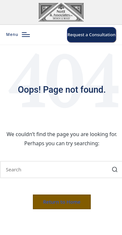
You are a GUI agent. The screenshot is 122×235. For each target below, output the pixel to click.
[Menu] (18, 34)
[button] (91, 34)
